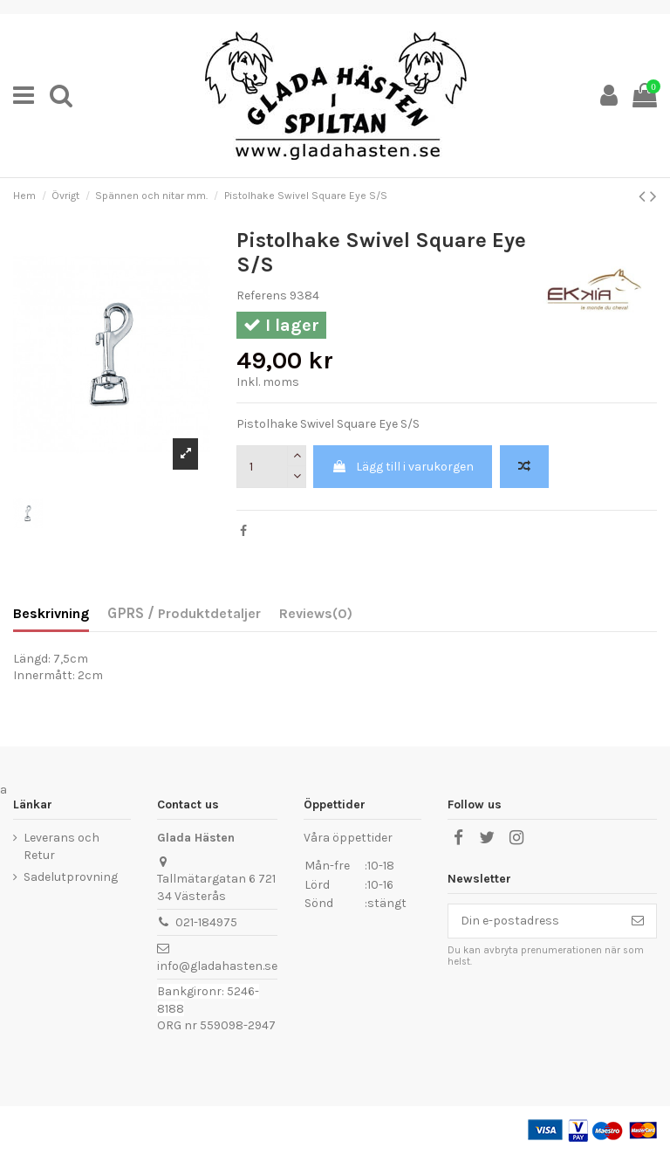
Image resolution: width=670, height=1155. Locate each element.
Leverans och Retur (61, 846)
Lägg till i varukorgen (403, 466)
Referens (261, 295)
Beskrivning (51, 613)
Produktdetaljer (207, 613)
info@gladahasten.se (217, 966)
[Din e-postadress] (533, 921)
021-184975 (206, 922)
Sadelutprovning (71, 877)
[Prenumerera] (637, 921)
